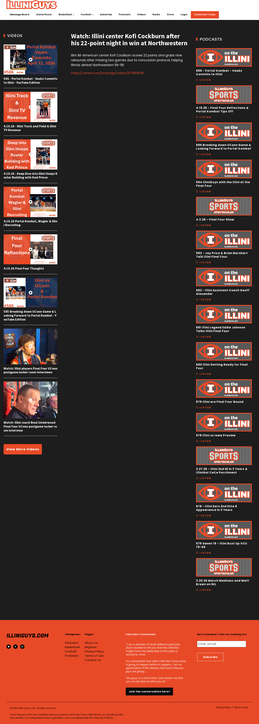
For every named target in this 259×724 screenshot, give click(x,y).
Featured (71, 643)
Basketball (65, 14)
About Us (91, 643)
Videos (141, 14)
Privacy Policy (94, 651)
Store (170, 14)
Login (184, 14)
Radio (156, 14)
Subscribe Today (204, 14)
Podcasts (124, 14)
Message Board (19, 14)
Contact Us (93, 660)
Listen (205, 80)
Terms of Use (94, 656)
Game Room (44, 14)
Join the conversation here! (149, 691)
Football (86, 14)
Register (91, 647)
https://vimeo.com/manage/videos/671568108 (107, 73)
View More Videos (22, 449)
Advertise (106, 14)
